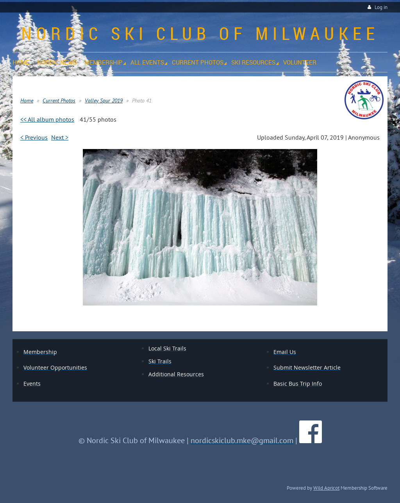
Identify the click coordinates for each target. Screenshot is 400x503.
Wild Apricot (326, 487)
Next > (59, 137)
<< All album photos (47, 119)
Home (26, 100)
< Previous (34, 137)
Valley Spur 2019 (104, 100)
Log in (381, 7)
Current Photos (59, 100)
